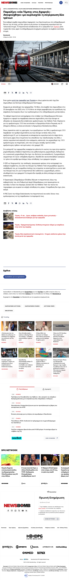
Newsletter (16, 297)
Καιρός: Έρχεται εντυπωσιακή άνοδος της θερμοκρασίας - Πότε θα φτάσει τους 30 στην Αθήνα (10, 472)
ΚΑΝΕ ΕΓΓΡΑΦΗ (51, 519)
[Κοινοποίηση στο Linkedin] (23, 92)
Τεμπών (56, 27)
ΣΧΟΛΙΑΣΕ (55, 84)
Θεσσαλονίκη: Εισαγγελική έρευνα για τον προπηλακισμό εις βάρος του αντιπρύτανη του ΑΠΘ (34, 406)
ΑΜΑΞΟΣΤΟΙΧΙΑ (9, 310)
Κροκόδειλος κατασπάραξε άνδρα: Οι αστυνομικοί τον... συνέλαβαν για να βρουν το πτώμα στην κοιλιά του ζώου (26, 364)
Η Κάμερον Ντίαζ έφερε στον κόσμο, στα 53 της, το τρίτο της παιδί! (49, 470)
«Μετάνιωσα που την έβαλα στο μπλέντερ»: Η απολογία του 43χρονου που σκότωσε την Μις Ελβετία (8, 336)
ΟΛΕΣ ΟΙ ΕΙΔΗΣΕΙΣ (25, 2)
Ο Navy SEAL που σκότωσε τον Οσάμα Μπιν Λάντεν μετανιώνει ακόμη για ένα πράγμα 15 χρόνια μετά (43, 336)
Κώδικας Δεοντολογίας (37, 527)
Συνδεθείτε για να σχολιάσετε (14, 277)
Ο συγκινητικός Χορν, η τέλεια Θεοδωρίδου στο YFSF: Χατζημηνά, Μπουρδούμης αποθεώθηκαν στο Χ (29, 472)
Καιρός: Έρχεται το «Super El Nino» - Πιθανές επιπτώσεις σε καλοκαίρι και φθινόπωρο (42, 363)
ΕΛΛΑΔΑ (34, 2)
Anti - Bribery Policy (62, 527)
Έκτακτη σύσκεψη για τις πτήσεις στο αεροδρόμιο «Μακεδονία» (31, 414)
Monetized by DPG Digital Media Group (40, 559)
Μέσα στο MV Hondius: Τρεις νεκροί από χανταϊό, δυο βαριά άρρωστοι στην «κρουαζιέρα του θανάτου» (59, 337)
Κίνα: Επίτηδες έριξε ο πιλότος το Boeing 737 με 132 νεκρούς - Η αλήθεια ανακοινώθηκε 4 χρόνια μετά (26, 336)
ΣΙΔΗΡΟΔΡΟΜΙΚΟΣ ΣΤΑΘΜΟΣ (32, 306)
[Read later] (67, 84)
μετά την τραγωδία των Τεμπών (24, 100)
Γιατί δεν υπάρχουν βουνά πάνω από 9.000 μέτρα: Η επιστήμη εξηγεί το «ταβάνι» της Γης (34, 430)
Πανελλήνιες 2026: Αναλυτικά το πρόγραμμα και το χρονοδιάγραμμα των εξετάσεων (33, 422)
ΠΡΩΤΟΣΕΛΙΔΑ (49, 2)
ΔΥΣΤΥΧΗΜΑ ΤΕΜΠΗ (49, 306)
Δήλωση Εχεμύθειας (23, 527)
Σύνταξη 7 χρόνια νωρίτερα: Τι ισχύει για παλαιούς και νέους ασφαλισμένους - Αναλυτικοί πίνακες (7, 363)
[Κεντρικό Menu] (66, 2)
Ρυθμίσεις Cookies (50, 527)
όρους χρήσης (42, 508)
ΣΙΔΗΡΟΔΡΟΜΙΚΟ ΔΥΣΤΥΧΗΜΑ (12, 306)
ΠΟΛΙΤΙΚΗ (40, 2)
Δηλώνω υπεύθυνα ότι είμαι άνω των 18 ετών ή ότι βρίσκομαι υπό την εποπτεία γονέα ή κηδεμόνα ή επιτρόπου (52, 512)
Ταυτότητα (3, 527)
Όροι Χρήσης (12, 527)
